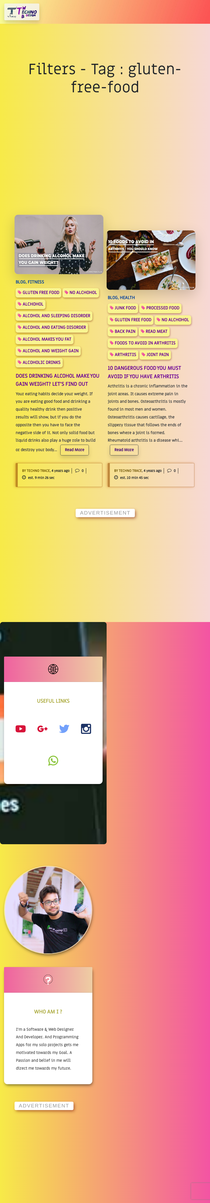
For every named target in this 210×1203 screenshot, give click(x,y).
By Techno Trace (36, 471)
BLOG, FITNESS (30, 282)
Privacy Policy (95, 1089)
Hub (83, 1060)
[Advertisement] (105, 559)
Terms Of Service (98, 1104)
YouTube (158, 1046)
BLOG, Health (121, 298)
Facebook (159, 1075)
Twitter (158, 1089)
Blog (84, 1046)
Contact (88, 1075)
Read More (74, 449)
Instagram (161, 1060)
